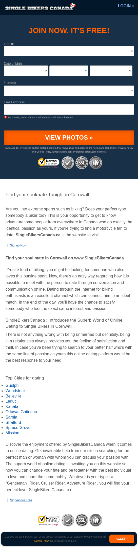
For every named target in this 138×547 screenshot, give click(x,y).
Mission (12, 433)
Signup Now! (18, 245)
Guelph (12, 385)
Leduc (11, 401)
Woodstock (16, 391)
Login (126, 6)
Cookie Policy (42, 540)
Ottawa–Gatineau (21, 412)
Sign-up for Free (21, 500)
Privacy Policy (125, 147)
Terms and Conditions (105, 147)
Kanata (12, 406)
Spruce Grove (18, 427)
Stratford (13, 422)
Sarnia (11, 417)
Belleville (14, 396)
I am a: (9, 44)
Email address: (15, 102)
